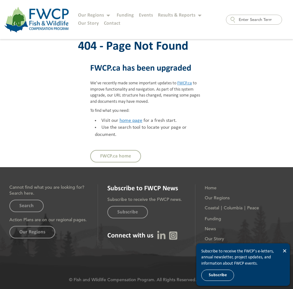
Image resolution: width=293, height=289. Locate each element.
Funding (125, 15)
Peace (253, 208)
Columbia (233, 208)
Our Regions (91, 15)
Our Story (88, 23)
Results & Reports (176, 15)
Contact (112, 23)
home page (131, 120)
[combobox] (254, 20)
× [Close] (284, 251)
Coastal (212, 208)
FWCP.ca (184, 83)
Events (146, 15)
